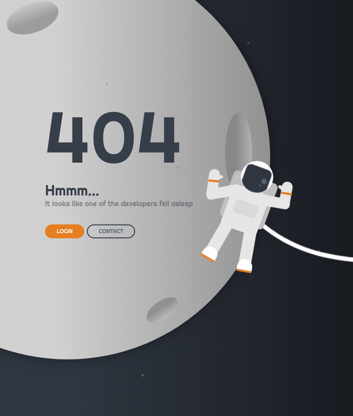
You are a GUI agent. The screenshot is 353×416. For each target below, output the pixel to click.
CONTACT (111, 231)
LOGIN (64, 231)
